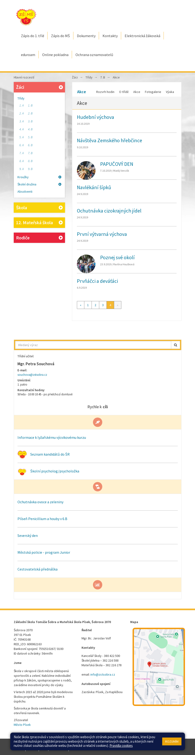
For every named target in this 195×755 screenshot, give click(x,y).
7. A (21, 153)
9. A (21, 169)
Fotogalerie (153, 92)
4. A (21, 129)
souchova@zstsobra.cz (32, 375)
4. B (30, 129)
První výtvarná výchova (102, 234)
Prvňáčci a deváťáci (97, 281)
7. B (30, 153)
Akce (116, 77)
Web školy (174, 744)
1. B (30, 105)
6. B (30, 145)
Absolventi (24, 191)
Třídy (20, 98)
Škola (39, 207)
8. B (30, 161)
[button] (175, 345)
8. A (21, 161)
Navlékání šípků (94, 187)
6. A (21, 145)
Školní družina (39, 184)
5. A (21, 137)
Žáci (40, 87)
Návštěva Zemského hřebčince (109, 140)
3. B (30, 121)
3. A (21, 121)
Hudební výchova (95, 117)
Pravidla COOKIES (82, 749)
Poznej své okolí (117, 257)
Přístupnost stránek (54, 749)
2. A (21, 113)
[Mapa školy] (159, 667)
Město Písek (22, 725)
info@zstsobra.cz (102, 674)
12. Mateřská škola (39, 222)
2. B (30, 113)
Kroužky (39, 177)
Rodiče (39, 237)
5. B (30, 137)
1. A (21, 105)
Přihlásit (32, 749)
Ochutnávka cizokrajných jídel (109, 210)
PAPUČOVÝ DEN (116, 164)
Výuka (170, 92)
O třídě (124, 92)
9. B (30, 169)
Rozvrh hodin (105, 92)
